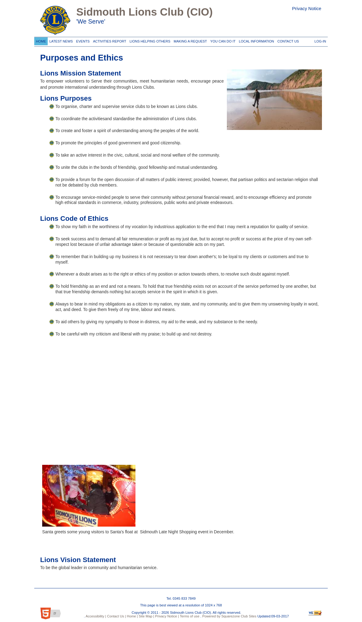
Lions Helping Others (149, 40)
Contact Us (287, 40)
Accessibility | (95, 616)
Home (41, 40)
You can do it (222, 40)
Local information (255, 40)
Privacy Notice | (166, 616)
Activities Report (108, 40)
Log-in (320, 40)
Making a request (189, 40)
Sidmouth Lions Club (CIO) (144, 12)
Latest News (61, 40)
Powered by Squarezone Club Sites (229, 616)
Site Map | (146, 616)
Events (82, 40)
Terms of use (189, 616)
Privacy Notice (306, 8)
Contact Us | (116, 616)
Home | (132, 616)
